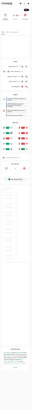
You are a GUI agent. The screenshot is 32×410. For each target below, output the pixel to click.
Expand (15, 367)
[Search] (24, 3)
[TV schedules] (20, 3)
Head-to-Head (14, 32)
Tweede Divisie (9, 356)
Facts (3, 32)
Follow (26, 10)
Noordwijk (18, 352)
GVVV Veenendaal (8, 352)
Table (7, 32)
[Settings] (28, 3)
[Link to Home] (6, 3)
